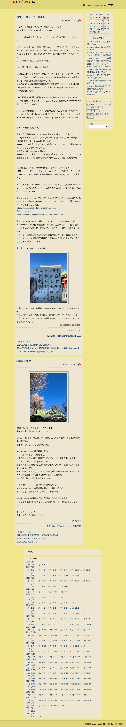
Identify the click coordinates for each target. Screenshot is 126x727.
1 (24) (28, 684)
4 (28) (44, 689)
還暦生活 (90, 117)
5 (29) (50, 678)
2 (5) (32, 581)
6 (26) (55, 640)
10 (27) (77, 695)
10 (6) (77, 624)
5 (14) (50, 635)
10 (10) (77, 640)
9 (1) (49, 592)
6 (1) (38, 592)
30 (96, 32)
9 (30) (72, 678)
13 (108, 24)
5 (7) (49, 640)
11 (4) (83, 619)
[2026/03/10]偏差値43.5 (26, 542)
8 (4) (65, 570)
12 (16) (88, 657)
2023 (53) (30, 578)
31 (99, 32)
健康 (88, 104)
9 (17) (72, 657)
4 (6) (43, 565)
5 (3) (49, 581)
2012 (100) (31, 638)
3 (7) (38, 565)
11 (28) (83, 689)
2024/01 (99, 15)
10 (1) (61, 586)
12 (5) (77, 575)
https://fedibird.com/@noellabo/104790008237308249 (39, 215)
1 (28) (28, 673)
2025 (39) (30, 567)
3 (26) (39, 678)
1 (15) (28, 630)
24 (99, 29)
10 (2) (72, 608)
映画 (97, 101)
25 (102, 29)
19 (105, 26)
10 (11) (77, 668)
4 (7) (43, 668)
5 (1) (43, 575)
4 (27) (44, 678)
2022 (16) (30, 583)
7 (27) (61, 695)
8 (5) (60, 613)
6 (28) (55, 689)
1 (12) (28, 651)
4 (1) (43, 581)
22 (94, 29)
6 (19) (55, 630)
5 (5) (49, 668)
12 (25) (88, 695)
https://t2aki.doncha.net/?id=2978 (66, 526)
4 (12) (44, 630)
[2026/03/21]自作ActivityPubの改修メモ (33, 345)
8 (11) (66, 635)
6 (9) (54, 581)
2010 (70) (30, 649)
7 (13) (61, 662)
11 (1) (83, 570)
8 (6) (65, 581)
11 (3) (83, 651)
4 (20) (44, 700)
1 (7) (27, 668)
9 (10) (72, 673)
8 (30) (66, 678)
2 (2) (32, 575)
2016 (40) (30, 616)
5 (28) (50, 684)
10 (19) (77, 684)
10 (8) (77, 630)
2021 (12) (30, 589)
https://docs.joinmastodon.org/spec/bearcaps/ (36, 208)
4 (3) (43, 570)
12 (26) (88, 689)
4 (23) (44, 635)
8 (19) (66, 662)
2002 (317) (31, 692)
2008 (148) (31, 659)
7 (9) (60, 581)
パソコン (98, 108)
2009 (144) (31, 654)
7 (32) (61, 678)
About (104, 6)
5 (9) (49, 673)
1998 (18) (30, 714)
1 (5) (27, 570)
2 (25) (33, 689)
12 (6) (83, 646)
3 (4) (38, 640)
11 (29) (83, 678)
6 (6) (54, 608)
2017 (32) (30, 611)
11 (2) (83, 581)
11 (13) (83, 662)
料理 (92, 104)
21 (91, 29)
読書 (92, 101)
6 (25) (55, 684)
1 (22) (28, 689)
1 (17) (28, 700)
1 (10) (28, 565)
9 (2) (54, 586)
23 (96, 29)
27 (108, 29)
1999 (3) (29, 708)
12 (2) (72, 603)
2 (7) (32, 651)
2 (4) (32, 603)
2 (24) (33, 684)
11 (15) (55, 706)
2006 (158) (31, 670)
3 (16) (39, 635)
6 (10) (55, 635)
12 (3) (88, 570)
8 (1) (60, 603)
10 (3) (77, 581)
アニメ (102, 101)
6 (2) (54, 570)
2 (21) (33, 700)
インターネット (93, 111)
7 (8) (60, 668)
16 (96, 26)
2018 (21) (30, 605)
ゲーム (108, 101)
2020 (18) (30, 594)
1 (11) (28, 624)
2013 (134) (31, 632)
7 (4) (32, 706)
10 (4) (77, 570)
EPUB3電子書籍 (93, 114)
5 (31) (50, 700)
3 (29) (39, 684)
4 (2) (43, 603)
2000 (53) (30, 703)
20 (108, 26)
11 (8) (72, 575)
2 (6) (32, 565)
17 (99, 26)
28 (91, 32)
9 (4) (71, 570)
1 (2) (27, 575)
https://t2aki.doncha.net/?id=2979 (66, 336)
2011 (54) (30, 643)
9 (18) (72, 662)
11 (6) (83, 630)
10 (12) (77, 657)
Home (91, 6)
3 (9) (38, 624)
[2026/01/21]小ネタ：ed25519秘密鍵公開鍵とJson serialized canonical (47, 348)
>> (108, 15)
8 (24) (66, 684)
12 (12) (88, 668)
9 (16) (72, 624)
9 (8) (71, 640)
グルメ (98, 104)
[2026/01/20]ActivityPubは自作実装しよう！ (35, 351)
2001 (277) (31, 697)
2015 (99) (30, 621)
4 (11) (44, 662)
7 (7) (60, 635)
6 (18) (55, 700)
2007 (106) (31, 665)
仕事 (92, 108)
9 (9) (27, 716)
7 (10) (61, 657)
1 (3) (27, 592)
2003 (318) (31, 686)
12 (105, 24)
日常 (76, 521)
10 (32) (77, 678)
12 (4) (61, 597)
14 (91, 26)
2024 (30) (30, 573)
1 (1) (27, 581)
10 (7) (77, 673)
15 (94, 26)
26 (105, 29)
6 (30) (55, 678)
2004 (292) (31, 681)
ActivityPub (74, 330)
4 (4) (38, 646)
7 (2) (60, 570)
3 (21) (39, 689)
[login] (121, 724)
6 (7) (54, 673)
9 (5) (71, 581)
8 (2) (54, 575)
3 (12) (39, 657)
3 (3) (38, 668)
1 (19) (28, 635)
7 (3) (54, 613)
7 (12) (61, 673)
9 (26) (72, 689)
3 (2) (32, 586)
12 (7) (88, 635)
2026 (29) (30, 562)
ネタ (88, 108)
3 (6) (38, 570)
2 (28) (33, 673)
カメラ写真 (106, 104)
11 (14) (83, 657)
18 (102, 26)
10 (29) (77, 689)
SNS (99, 6)
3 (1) (38, 575)
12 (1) (72, 586)
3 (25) (39, 673)
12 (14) (88, 624)
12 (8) (88, 581)
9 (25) (72, 695)
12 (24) (88, 700)
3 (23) (39, 700)
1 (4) (27, 619)
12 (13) (88, 662)
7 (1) (43, 586)
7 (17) (61, 640)
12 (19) (61, 706)
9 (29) (72, 700)
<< (91, 15)
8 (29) (66, 689)
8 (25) (66, 700)
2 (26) (33, 678)
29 (94, 32)
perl (101, 111)
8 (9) (65, 657)
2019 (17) (30, 600)
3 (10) (39, 662)
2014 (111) (31, 627)
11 (102, 24)
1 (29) (28, 695)
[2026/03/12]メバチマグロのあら (30, 538)
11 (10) (83, 640)
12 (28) (88, 678)
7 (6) (60, 651)
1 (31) (28, 678)
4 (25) (44, 695)
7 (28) (61, 689)
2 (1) (32, 570)
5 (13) (50, 662)
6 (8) (54, 624)
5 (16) (50, 630)
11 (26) (83, 684)
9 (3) (60, 575)
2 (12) (33, 624)
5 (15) (50, 657)
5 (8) (49, 624)
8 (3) (60, 646)
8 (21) (66, 695)
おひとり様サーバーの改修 (30, 17)
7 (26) (61, 684)
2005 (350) (31, 676)
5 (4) (49, 570)
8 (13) (66, 668)
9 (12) (72, 684)
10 (99, 24)
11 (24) (83, 700)
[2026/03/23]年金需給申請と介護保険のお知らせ (37, 535)
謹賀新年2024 (23, 361)
